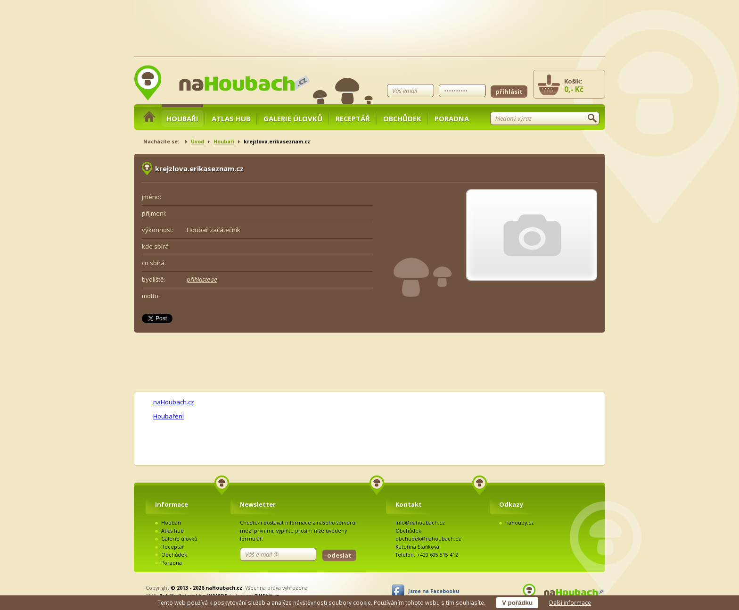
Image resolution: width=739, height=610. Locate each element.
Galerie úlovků (292, 118)
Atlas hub (231, 118)
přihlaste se (202, 279)
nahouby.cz (519, 522)
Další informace (570, 602)
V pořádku (517, 602)
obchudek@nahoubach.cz (428, 538)
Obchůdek (402, 118)
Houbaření (168, 416)
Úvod (197, 141)
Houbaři (182, 118)
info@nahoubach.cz (420, 522)
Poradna (452, 118)
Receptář (353, 118)
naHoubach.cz (173, 402)
